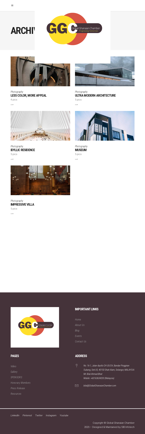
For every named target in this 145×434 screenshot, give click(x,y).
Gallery (14, 371)
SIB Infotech (128, 427)
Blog (77, 330)
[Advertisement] (72, 256)
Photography (17, 91)
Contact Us (80, 341)
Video (13, 366)
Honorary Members (21, 382)
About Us (80, 325)
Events (78, 336)
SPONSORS (16, 377)
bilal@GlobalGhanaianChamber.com (100, 385)
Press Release (18, 388)
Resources (16, 393)
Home (78, 319)
